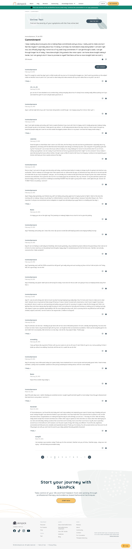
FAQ (38, 3)
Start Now (66, 500)
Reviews (45, 3)
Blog (59, 536)
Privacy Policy (52, 545)
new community (93, 7)
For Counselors (80, 535)
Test (41, 536)
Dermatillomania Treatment (63, 528)
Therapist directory (81, 538)
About (31, 3)
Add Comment (101, 67)
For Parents (43, 527)
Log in (103, 3)
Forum (27, 11)
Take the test (94, 21)
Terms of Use (42, 545)
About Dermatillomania (64, 524)
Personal (42, 524)
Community (54, 3)
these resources (114, 536)
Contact (81, 3)
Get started (113, 3)
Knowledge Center (67, 3)
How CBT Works (62, 531)
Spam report (103, 59)
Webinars (61, 534)
